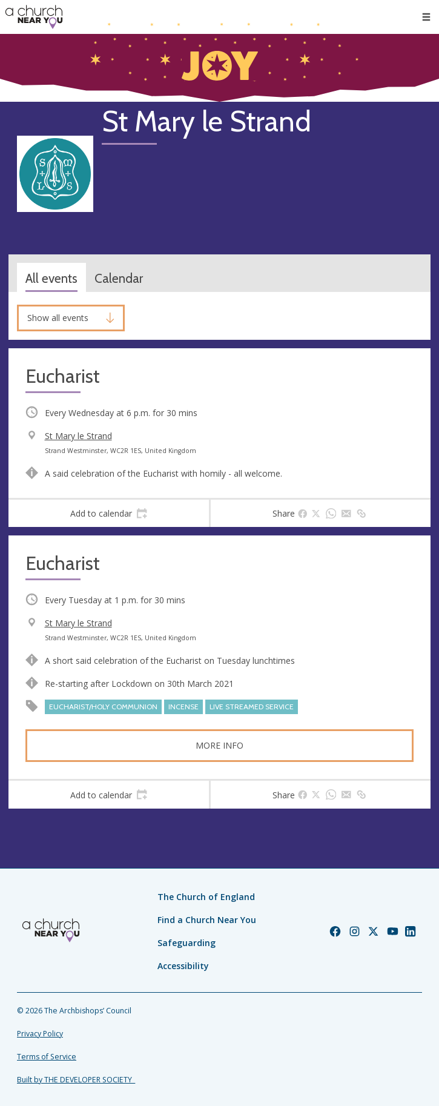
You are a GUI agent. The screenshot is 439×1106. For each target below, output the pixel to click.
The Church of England (206, 896)
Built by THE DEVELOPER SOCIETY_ (76, 1080)
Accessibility (183, 966)
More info (219, 745)
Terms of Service (46, 1056)
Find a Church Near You (206, 920)
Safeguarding (186, 943)
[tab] (108, 514)
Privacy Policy (40, 1033)
